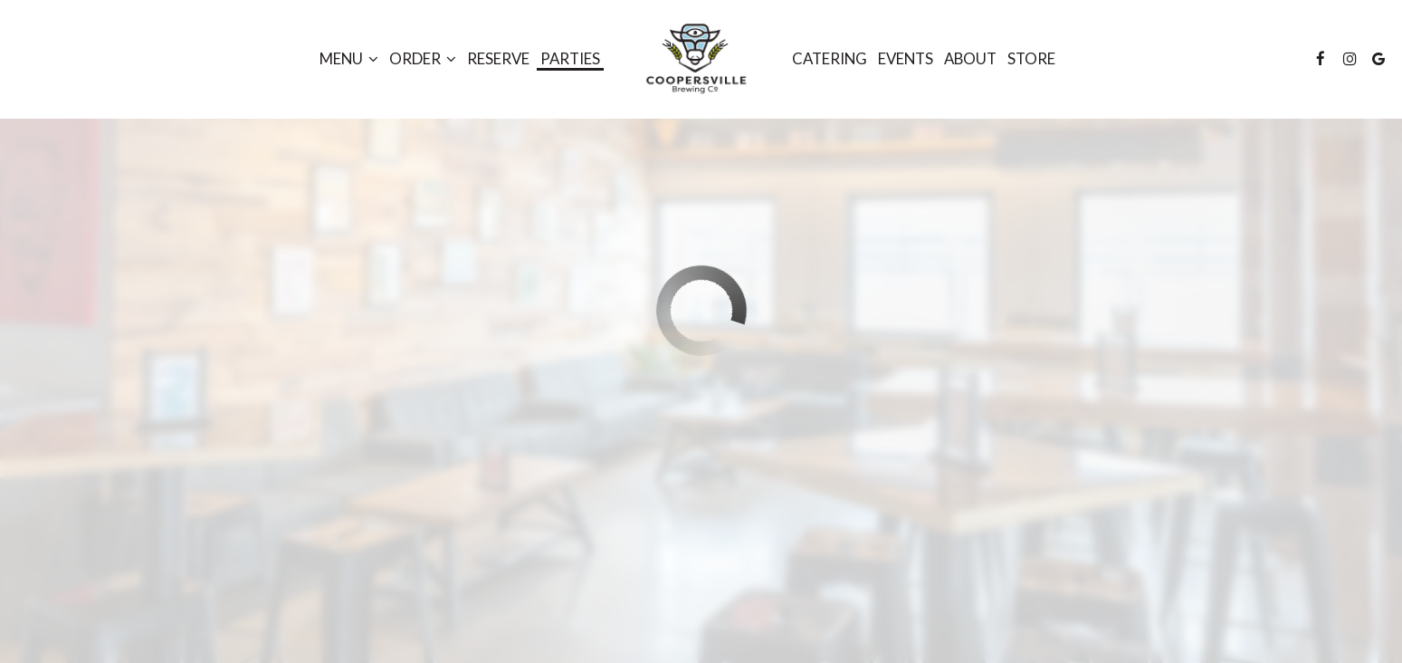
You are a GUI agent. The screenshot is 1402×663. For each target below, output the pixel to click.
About (970, 59)
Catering (829, 59)
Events (905, 59)
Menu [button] (349, 59)
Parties (570, 59)
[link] (696, 59)
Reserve (498, 59)
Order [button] (422, 59)
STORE (1031, 59)
